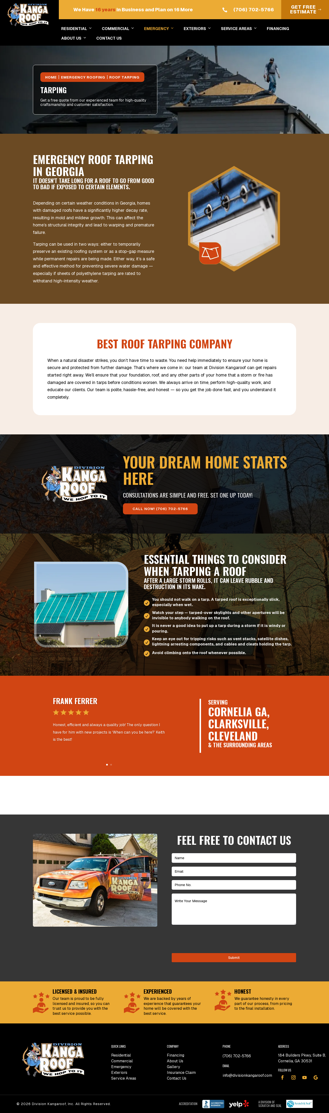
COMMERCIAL (118, 29)
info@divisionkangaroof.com (247, 1075)
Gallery (173, 1066)
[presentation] (208, 938)
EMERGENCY (159, 29)
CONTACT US (109, 38)
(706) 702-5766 (253, 9)
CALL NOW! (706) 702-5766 (160, 508)
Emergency (121, 1066)
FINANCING (278, 28)
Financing (175, 1055)
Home (51, 77)
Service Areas (123, 1078)
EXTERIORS (197, 29)
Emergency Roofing (83, 77)
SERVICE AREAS (239, 29)
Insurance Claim (181, 1072)
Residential (121, 1055)
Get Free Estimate (303, 9)
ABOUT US (74, 38)
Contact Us (176, 1078)
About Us (175, 1061)
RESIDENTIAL (76, 29)
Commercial (122, 1061)
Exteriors (119, 1072)
